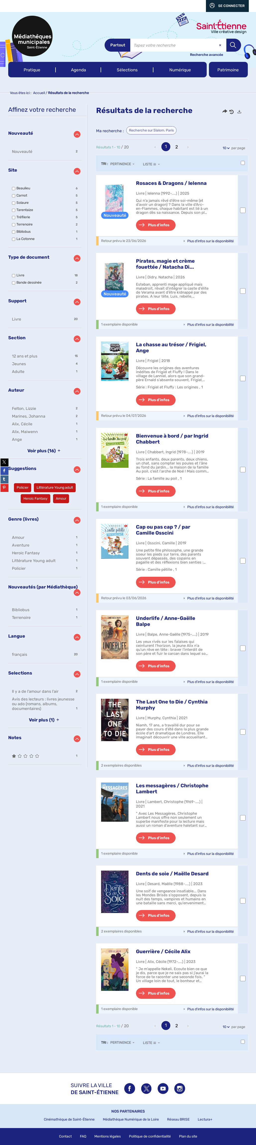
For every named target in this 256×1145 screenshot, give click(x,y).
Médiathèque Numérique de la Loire (131, 1119)
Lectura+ (205, 1119)
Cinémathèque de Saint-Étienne (69, 1119)
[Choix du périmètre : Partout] (117, 45)
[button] (32, 69)
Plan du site (188, 1136)
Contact (65, 1136)
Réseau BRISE (178, 1119)
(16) (44, 451)
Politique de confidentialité (150, 1136)
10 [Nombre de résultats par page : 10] (225, 148)
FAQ (83, 1136)
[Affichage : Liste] (153, 164)
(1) (45, 720)
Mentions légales (107, 1136)
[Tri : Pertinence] (123, 164)
